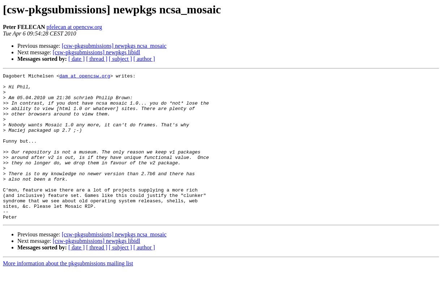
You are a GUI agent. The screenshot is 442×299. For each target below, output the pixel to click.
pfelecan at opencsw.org (74, 27)
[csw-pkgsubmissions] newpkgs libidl (96, 52)
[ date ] (76, 59)
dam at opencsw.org (84, 76)
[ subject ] (120, 59)
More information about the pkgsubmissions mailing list (68, 293)
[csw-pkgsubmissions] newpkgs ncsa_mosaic (114, 46)
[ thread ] (96, 59)
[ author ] (144, 59)
